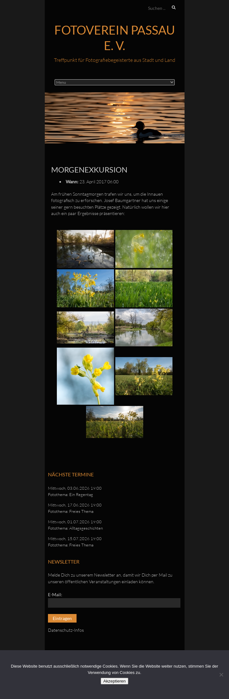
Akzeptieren (114, 681)
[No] (221, 674)
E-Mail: (55, 594)
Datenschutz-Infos (66, 630)
